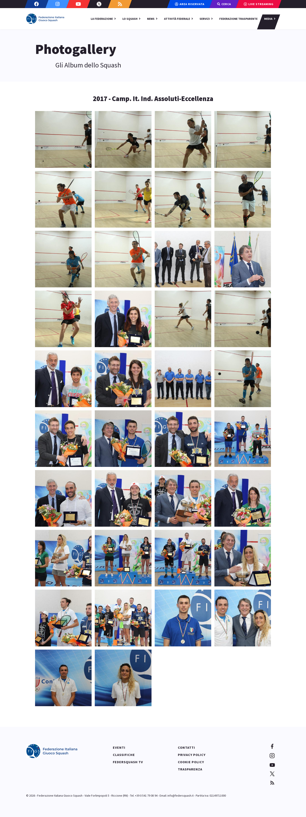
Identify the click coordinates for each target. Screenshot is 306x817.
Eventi (119, 747)
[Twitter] (99, 4)
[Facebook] (36, 4)
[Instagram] (57, 4)
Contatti (186, 747)
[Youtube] (78, 4)
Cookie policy (191, 762)
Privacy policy (191, 755)
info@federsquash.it (180, 795)
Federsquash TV (128, 762)
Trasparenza (190, 769)
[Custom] (120, 4)
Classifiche (124, 755)
